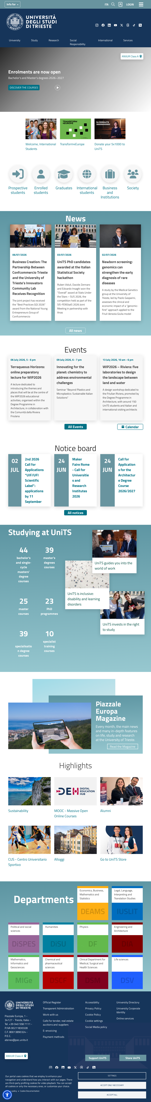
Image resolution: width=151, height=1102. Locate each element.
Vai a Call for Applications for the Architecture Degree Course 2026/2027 (121, 480)
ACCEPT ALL (112, 1094)
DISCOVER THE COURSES (24, 88)
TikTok (134, 25)
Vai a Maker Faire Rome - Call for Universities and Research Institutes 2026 (75, 480)
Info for (11, 4)
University (14, 40)
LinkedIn (109, 25)
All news (75, 330)
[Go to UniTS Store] (121, 844)
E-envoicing (50, 1031)
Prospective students (17, 190)
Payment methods (53, 1037)
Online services (125, 1018)
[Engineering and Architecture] (127, 937)
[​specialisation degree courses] (21, 643)
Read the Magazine (122, 746)
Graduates (64, 187)
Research (54, 40)
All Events (75, 426)
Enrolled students (41, 190)
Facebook (103, 25)
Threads (128, 25)
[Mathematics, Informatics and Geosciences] (23, 972)
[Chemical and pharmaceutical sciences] (58, 972)
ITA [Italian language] (106, 4)
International (105, 40)
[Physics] (92, 937)
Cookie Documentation (30, 1090)
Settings (112, 1075)
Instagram (97, 25)
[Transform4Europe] (75, 133)
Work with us (50, 1015)
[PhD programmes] (47, 605)
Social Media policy (96, 1027)
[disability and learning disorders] (87, 585)
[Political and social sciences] (23, 937)
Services (128, 40)
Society (133, 187)
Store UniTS (132, 1058)
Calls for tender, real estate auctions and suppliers (58, 1023)
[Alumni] (121, 795)
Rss (140, 25)
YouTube (115, 25)
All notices (75, 512)
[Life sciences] (127, 972)
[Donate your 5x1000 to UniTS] (110, 135)
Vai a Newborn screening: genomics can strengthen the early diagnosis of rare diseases (120, 272)
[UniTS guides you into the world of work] (114, 551)
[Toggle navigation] (141, 4)
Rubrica (120, 4)
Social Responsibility (77, 42)
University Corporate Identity (128, 1010)
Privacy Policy (93, 1008)
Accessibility (92, 1002)
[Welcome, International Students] (41, 135)
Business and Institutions (110, 192)
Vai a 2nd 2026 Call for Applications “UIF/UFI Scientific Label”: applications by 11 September (29, 480)
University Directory (127, 1002)
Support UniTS (97, 1058)
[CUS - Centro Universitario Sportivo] (29, 846)
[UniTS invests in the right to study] (122, 613)
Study (34, 40)
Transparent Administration (58, 1008)
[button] (7, 1095)
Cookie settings (94, 1021)
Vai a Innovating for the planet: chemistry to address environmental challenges (75, 388)
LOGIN (130, 4)
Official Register (52, 1002)
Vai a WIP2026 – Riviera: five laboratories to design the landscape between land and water (121, 388)
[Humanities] (58, 937)
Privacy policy (11, 1090)
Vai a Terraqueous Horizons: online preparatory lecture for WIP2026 (29, 388)
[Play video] (57, 87)
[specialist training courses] (47, 640)
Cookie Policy (93, 1015)
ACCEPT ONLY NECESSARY (112, 1085)
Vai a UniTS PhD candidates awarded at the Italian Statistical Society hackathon (75, 272)
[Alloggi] (75, 844)
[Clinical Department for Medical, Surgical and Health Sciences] (92, 972)
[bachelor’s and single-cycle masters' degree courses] (21, 563)
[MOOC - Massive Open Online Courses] (75, 798)
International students (87, 190)
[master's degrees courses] (47, 557)
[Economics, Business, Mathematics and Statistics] (93, 903)
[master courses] (21, 605)
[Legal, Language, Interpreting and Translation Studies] (127, 903)
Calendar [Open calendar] (132, 426)
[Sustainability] (29, 795)
